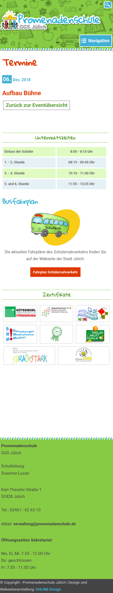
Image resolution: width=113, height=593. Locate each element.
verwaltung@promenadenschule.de (44, 524)
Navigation (98, 40)
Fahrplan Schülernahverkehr (55, 272)
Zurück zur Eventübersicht (36, 105)
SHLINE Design (48, 589)
